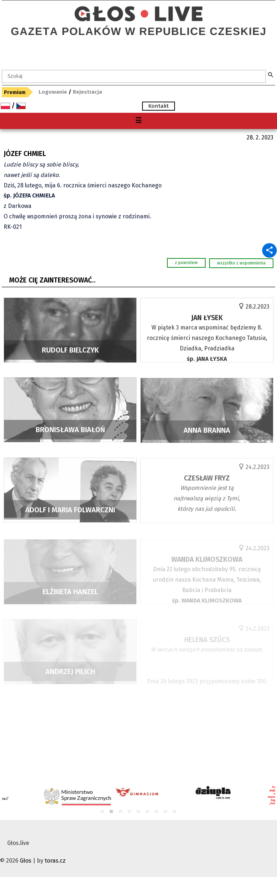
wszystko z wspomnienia (241, 263)
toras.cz (55, 860)
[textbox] (134, 76)
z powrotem (186, 262)
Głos (25, 860)
